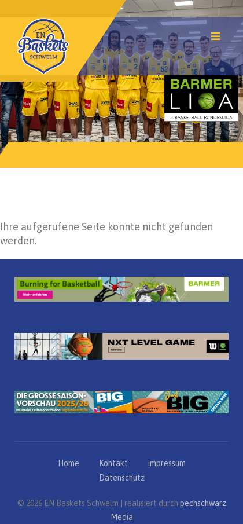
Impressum (167, 463)
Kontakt (113, 463)
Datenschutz (122, 477)
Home (68, 463)
